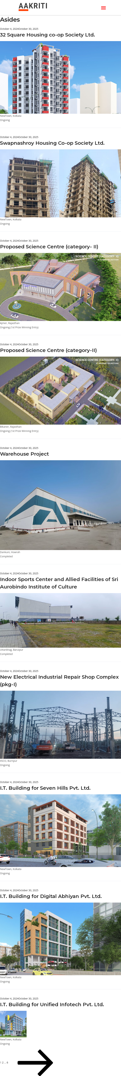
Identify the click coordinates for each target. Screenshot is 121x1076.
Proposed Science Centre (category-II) (48, 350)
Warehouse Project (24, 454)
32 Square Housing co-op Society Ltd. (47, 35)
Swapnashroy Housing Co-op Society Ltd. (52, 143)
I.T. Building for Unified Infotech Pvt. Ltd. (52, 1004)
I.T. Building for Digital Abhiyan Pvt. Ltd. (51, 896)
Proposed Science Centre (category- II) (49, 247)
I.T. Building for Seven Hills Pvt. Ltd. (45, 788)
